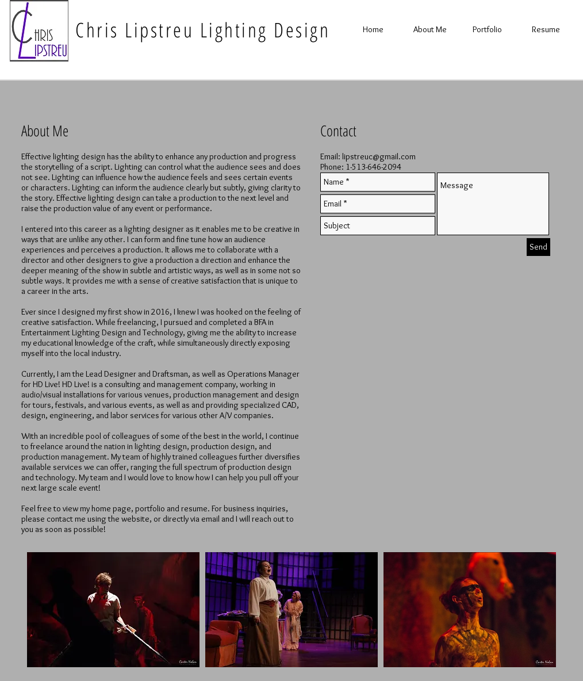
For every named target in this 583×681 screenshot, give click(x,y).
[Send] (538, 247)
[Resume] (545, 29)
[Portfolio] (487, 29)
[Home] (373, 29)
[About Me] (430, 29)
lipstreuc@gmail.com (379, 156)
